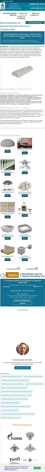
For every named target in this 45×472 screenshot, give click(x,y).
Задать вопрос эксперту (22, 367)
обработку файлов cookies (11, 468)
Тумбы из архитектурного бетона (10, 402)
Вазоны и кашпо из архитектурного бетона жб (14, 387)
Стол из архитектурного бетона (9, 410)
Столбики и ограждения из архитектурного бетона (15, 380)
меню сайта (7, 1)
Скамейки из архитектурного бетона (11, 376)
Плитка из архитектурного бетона (33, 376)
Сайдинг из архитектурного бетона (10, 417)
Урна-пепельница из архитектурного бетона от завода (16, 395)
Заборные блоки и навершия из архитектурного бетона (16, 391)
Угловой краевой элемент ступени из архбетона (14, 398)
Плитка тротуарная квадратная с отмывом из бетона (15, 406)
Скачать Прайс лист (23, 300)
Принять (37, 468)
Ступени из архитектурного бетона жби (12, 383)
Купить (7, 151)
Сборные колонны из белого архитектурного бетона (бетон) (17, 413)
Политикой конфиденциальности (15, 468)
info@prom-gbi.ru (38, 8)
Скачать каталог (35, 22)
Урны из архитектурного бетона (34, 383)
